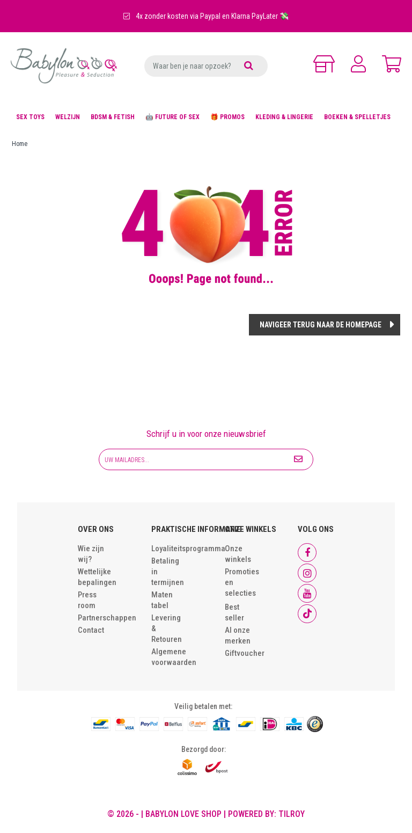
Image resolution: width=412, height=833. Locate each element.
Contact (91, 630)
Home (19, 144)
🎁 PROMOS (227, 117)
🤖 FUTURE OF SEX (172, 117)
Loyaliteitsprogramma (188, 548)
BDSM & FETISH (113, 117)
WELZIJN (67, 117)
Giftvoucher (244, 653)
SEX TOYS (30, 117)
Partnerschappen (107, 618)
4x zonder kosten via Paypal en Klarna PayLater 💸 (206, 16)
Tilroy (291, 814)
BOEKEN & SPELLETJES (357, 117)
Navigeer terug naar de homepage (320, 324)
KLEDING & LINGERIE (284, 117)
